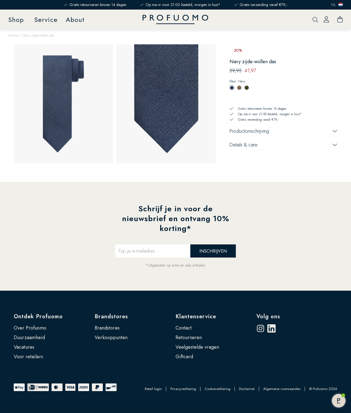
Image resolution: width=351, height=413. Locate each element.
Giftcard (184, 356)
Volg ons (268, 316)
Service (46, 19)
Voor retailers (28, 356)
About (75, 19)
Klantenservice (196, 316)
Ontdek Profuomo (38, 316)
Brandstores (111, 316)
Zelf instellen (305, 398)
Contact (184, 327)
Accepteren (305, 380)
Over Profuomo (30, 327)
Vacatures (24, 347)
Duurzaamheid (29, 337)
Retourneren (189, 337)
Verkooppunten (111, 337)
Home (13, 35)
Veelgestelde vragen (197, 347)
